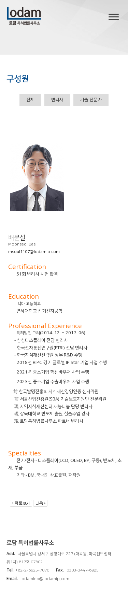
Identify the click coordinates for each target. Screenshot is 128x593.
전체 (30, 99)
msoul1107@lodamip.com (34, 252)
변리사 (57, 99)
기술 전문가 (91, 99)
